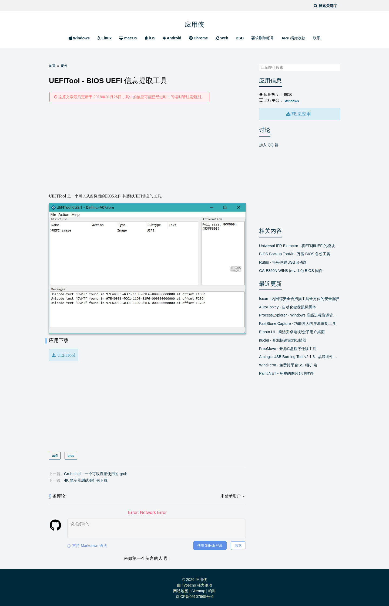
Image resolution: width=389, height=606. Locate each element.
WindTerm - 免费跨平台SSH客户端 (288, 364)
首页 (52, 65)
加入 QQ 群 (269, 144)
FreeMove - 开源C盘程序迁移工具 (287, 348)
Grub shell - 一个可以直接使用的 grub (95, 473)
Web (222, 38)
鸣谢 (212, 590)
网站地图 (180, 590)
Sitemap (198, 590)
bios (70, 455)
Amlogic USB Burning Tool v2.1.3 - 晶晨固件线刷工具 (299, 356)
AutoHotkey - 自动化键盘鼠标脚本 (287, 306)
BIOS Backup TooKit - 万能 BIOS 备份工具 (294, 253)
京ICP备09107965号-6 (194, 595)
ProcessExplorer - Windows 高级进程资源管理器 (299, 314)
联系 (316, 38)
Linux (104, 38)
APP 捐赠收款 (293, 38)
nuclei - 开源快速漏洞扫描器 (282, 339)
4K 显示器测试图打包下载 (86, 479)
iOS (150, 38)
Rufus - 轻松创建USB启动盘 (283, 262)
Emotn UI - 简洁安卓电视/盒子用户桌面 (292, 331)
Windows (79, 38)
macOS (128, 38)
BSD (240, 38)
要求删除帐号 (262, 38)
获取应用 (300, 113)
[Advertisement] (147, 147)
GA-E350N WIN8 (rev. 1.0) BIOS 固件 (291, 270)
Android (172, 38)
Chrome (198, 38)
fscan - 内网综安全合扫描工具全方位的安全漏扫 (299, 298)
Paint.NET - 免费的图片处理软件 (286, 373)
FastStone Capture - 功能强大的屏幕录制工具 (297, 323)
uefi (55, 455)
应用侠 (194, 23)
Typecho (189, 584)
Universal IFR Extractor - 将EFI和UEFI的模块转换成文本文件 (299, 245)
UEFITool (65, 354)
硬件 (64, 65)
